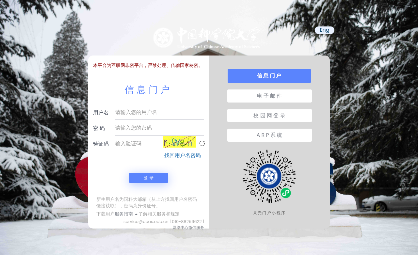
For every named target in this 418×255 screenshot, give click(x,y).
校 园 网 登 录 (269, 115)
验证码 (101, 144)
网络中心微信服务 (188, 227)
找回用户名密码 (182, 155)
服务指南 (126, 214)
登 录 (148, 178)
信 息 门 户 (269, 75)
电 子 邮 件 (269, 96)
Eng (324, 30)
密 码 (99, 128)
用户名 (101, 112)
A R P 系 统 (269, 135)
